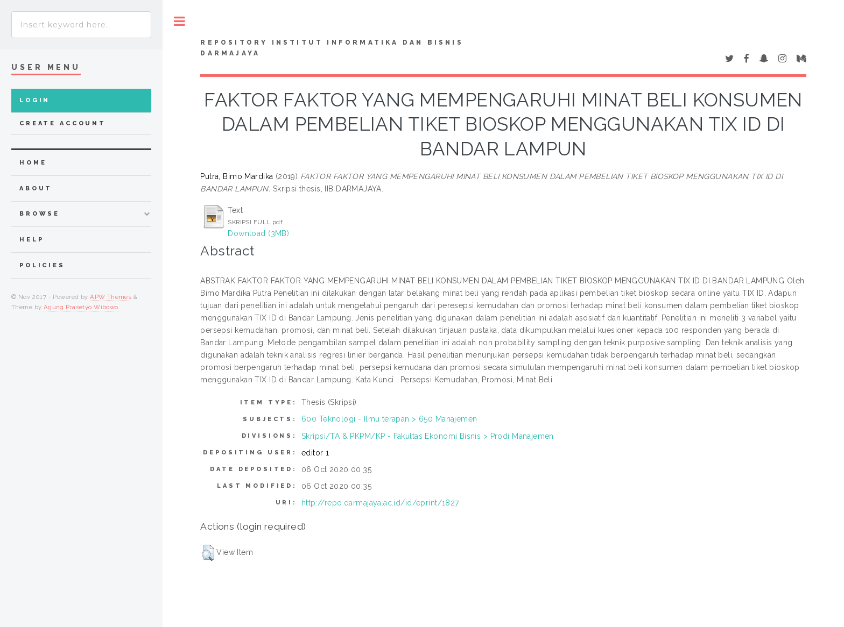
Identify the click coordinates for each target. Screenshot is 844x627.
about (35, 188)
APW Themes (110, 297)
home (32, 162)
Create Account (62, 123)
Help (31, 239)
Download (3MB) (258, 233)
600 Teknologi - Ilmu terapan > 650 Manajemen (389, 419)
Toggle (179, 21)
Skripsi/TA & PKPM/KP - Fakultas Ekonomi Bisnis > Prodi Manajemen (427, 436)
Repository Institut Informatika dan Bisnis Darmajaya (331, 48)
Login (34, 100)
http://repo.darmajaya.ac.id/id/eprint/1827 (380, 502)
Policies (42, 265)
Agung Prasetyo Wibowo (81, 307)
